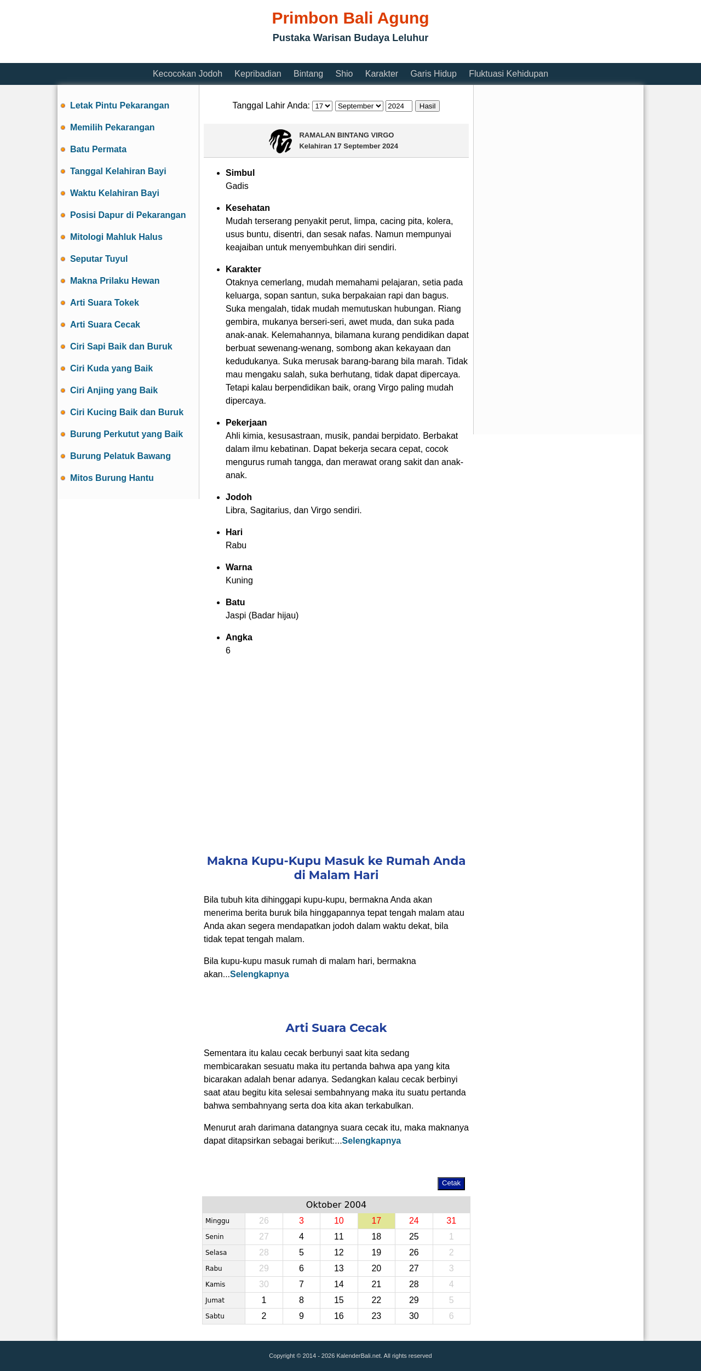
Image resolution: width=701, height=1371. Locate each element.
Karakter (381, 73)
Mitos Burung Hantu (112, 478)
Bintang (308, 73)
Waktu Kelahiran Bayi (114, 193)
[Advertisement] (257, 56)
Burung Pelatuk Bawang (120, 456)
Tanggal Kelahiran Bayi (118, 171)
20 (376, 1268)
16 (339, 1316)
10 (339, 1220)
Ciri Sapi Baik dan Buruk (121, 346)
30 (414, 1316)
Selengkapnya (259, 974)
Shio (344, 73)
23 (376, 1316)
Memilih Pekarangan (112, 127)
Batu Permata (98, 149)
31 (451, 1220)
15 (339, 1300)
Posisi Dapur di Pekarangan (128, 215)
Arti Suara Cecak (105, 324)
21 (376, 1284)
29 (414, 1300)
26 (414, 1252)
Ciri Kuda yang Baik (111, 368)
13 (339, 1268)
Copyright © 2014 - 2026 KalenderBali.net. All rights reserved (350, 1355)
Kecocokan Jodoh (187, 73)
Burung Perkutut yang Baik (126, 434)
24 (414, 1220)
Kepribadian (257, 73)
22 (376, 1300)
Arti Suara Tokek (104, 302)
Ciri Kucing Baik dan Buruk (126, 412)
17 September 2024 (366, 146)
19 (376, 1252)
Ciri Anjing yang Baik (114, 390)
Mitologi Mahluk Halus (116, 237)
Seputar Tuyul (99, 258)
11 (339, 1236)
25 (414, 1236)
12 (339, 1252)
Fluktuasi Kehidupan (508, 73)
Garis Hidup (433, 73)
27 (414, 1268)
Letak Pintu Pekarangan (119, 105)
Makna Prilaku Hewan (115, 280)
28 (414, 1284)
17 (376, 1220)
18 (376, 1236)
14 (339, 1284)
